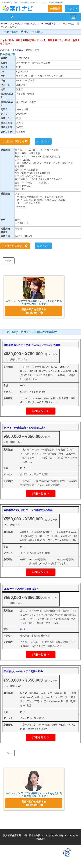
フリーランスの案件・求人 (24, 23)
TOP (12, 16)
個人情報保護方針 (12, 835)
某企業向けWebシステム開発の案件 (23, 671)
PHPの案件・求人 (49, 23)
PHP (22, 385)
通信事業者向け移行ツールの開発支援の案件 (27, 510)
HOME (4, 23)
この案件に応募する (14, 141)
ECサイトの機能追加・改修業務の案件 (24, 427)
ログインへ (43, 141)
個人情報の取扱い (33, 835)
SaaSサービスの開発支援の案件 (21, 588)
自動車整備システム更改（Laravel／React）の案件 (31, 345)
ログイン (72, 8)
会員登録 (16, 50)
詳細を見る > (40, 410)
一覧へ (8, 260)
